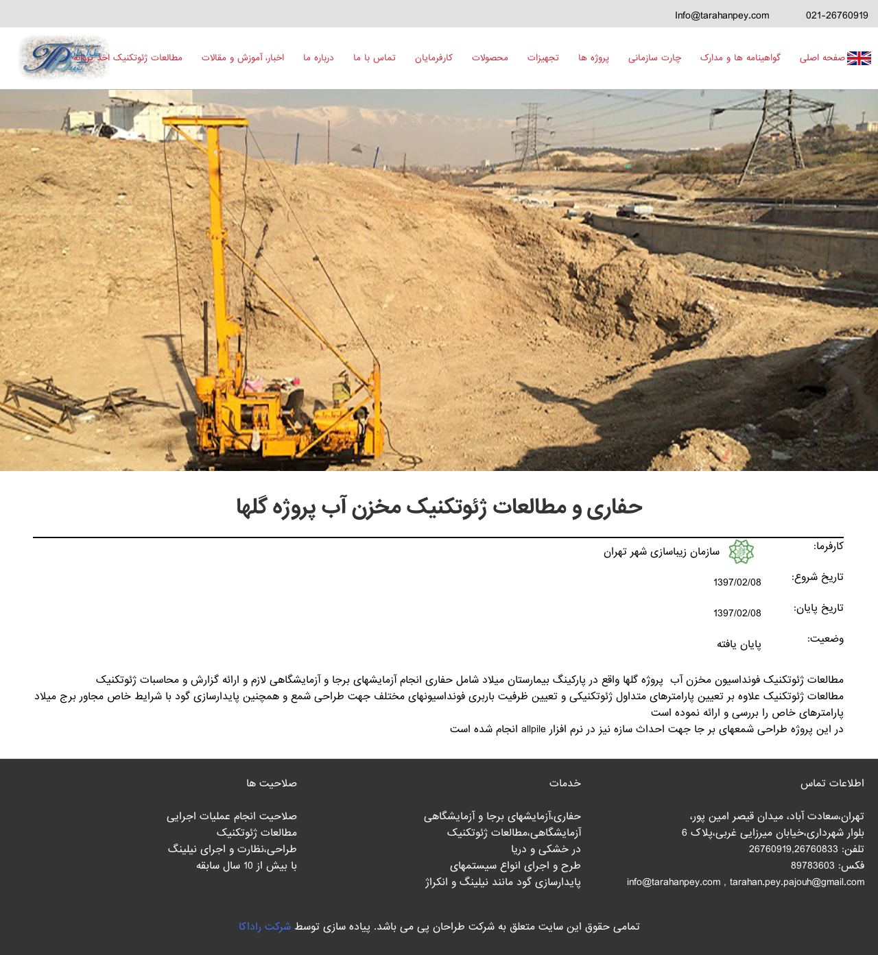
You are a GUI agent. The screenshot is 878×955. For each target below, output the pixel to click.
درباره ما (318, 57)
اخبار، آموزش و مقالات (243, 57)
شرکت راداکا (265, 927)
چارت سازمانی (654, 57)
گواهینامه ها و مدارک (740, 57)
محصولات (490, 57)
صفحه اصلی (822, 57)
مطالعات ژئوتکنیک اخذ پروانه (127, 57)
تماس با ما (374, 57)
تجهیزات (543, 57)
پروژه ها (593, 57)
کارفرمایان (434, 57)
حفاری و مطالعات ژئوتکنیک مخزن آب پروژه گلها (439, 507)
